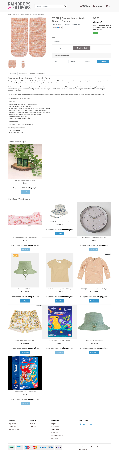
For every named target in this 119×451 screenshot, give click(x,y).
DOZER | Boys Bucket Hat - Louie (59, 222)
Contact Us (33, 426)
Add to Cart (81, 48)
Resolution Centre (14, 429)
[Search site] (65, 6)
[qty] (60, 61)
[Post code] (89, 61)
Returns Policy (55, 429)
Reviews (37, 73)
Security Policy (55, 432)
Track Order (12, 426)
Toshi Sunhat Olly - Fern (25, 289)
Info (38, 188)
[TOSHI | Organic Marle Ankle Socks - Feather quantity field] (61, 48)
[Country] (74, 61)
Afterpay (53, 424)
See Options (59, 234)
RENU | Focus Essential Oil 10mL (25, 180)
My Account (12, 424)
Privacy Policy (55, 426)
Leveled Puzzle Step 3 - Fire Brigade (25, 392)
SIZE (53, 38)
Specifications (23, 73)
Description (12, 73)
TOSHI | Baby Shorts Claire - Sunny (25, 340)
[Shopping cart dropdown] (108, 6)
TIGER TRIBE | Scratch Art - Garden (59, 340)
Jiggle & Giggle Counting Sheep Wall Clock (93, 237)
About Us (32, 424)
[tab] (13, 73)
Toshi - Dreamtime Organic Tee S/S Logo (59, 289)
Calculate (103, 61)
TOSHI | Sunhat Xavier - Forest (94, 340)
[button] (85, 6)
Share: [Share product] (57, 27)
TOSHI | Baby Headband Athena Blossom (25, 237)
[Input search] (48, 6)
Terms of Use (54, 438)
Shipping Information (56, 435)
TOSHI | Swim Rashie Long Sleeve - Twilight (94, 289)
